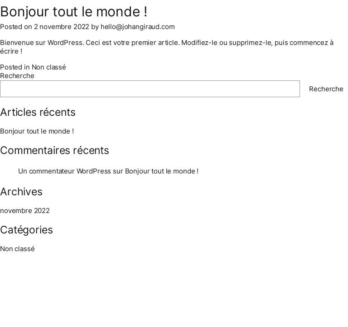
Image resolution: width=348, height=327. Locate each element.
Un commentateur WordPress (64, 171)
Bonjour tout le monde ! (37, 131)
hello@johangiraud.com (138, 26)
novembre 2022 (25, 210)
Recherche (17, 75)
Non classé (49, 67)
